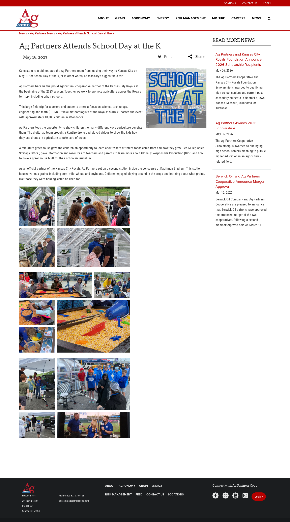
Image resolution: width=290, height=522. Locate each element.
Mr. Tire (218, 18)
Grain (120, 18)
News (256, 18)
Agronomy (141, 18)
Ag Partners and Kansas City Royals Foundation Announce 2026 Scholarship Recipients (238, 59)
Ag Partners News (42, 33)
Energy (162, 18)
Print (165, 56)
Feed (139, 494)
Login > (259, 496)
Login (267, 3)
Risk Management (190, 18)
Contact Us (249, 3)
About (103, 18)
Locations (229, 3)
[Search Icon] (269, 18)
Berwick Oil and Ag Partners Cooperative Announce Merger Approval (239, 181)
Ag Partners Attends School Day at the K (86, 33)
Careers (238, 18)
